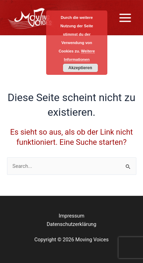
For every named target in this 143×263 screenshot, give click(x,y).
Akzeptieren (80, 67)
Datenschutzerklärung (71, 224)
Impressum (71, 216)
